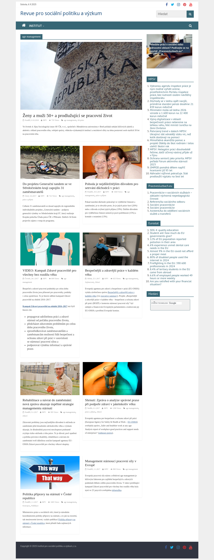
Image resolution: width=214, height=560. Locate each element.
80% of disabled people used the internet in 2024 (169, 258)
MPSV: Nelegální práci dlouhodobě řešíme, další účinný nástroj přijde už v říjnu (171, 152)
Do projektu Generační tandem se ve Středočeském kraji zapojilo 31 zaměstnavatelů (47, 188)
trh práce (81, 120)
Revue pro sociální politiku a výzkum (61, 13)
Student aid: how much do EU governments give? (167, 234)
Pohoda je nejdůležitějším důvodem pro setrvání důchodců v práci (111, 186)
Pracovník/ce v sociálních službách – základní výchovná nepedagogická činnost (171, 195)
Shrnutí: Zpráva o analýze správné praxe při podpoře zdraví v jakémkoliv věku (112, 402)
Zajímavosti (89, 282)
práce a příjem (28, 200)
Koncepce (26, 506)
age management (70, 120)
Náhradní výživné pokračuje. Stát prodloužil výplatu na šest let (169, 175)
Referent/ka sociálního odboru (167, 201)
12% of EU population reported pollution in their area (168, 240)
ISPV (45, 120)
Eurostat (153, 223)
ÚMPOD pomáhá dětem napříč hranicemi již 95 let (167, 169)
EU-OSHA (132, 422)
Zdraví (97, 282)
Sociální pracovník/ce (162, 204)
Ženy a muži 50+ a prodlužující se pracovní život (67, 115)
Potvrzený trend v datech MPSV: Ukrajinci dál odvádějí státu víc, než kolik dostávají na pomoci (170, 134)
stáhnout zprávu (105, 433)
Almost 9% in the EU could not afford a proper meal (171, 252)
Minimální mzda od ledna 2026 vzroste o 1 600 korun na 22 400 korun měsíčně (169, 113)
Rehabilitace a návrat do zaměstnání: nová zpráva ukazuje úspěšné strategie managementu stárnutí (48, 404)
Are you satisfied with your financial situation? (171, 282)
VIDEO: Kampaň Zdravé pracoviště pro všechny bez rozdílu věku (49, 272)
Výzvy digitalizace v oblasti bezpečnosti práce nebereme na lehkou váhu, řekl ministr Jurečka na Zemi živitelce (170, 123)
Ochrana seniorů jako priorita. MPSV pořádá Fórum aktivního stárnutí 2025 (171, 161)
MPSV (152, 79)
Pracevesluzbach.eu (160, 186)
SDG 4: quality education (164, 230)
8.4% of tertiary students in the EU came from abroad (170, 270)
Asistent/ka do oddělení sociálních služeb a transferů (170, 212)
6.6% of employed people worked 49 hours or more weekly (171, 277)
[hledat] (166, 303)
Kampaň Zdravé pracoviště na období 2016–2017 (45, 306)
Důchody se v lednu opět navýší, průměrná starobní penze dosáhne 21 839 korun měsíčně (171, 104)
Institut (35, 26)
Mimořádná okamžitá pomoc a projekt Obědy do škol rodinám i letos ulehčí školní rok (172, 143)
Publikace (34, 506)
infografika (116, 490)
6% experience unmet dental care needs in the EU (169, 246)
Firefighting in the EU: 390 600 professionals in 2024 (168, 264)
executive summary (109, 296)
